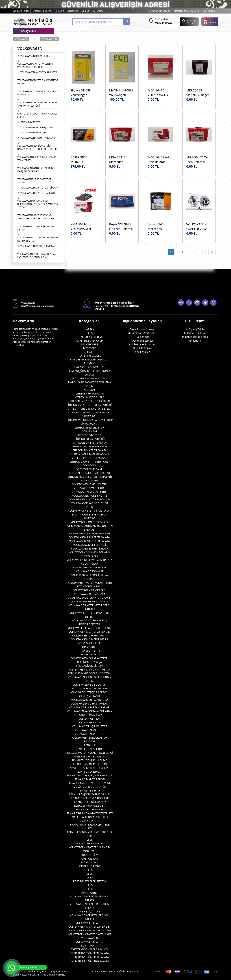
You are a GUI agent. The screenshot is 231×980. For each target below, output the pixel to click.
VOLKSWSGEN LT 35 (89, 643)
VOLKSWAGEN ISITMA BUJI (33, 132)
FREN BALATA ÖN (89, 911)
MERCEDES (89, 348)
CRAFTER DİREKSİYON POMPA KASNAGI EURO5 (37, 115)
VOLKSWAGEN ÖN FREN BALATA (89, 522)
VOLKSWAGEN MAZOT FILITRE (89, 492)
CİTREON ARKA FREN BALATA (90, 450)
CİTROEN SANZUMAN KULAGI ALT (89, 454)
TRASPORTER (89, 647)
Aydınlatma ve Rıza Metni (142, 344)
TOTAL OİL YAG (90, 862)
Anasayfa (21, 39)
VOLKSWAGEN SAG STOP (89, 733)
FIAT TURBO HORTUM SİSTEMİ (89, 378)
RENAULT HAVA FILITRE (89, 749)
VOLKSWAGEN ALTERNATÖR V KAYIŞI (89, 597)
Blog (85, 10)
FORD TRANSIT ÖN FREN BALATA (89, 953)
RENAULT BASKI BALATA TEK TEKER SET (89, 813)
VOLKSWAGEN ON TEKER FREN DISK (89, 533)
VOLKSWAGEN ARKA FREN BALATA (89, 537)
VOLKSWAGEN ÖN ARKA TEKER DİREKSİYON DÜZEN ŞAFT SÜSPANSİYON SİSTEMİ (37, 204)
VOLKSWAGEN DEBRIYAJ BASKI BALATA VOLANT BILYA (36, 158)
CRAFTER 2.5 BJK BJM (89, 336)
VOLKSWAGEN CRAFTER (89, 843)
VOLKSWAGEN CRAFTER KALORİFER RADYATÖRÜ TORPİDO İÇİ (35, 65)
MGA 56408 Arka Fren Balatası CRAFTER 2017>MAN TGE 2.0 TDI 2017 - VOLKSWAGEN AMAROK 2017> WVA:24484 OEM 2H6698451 (160, 159)
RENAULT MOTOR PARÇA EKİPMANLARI (89, 775)
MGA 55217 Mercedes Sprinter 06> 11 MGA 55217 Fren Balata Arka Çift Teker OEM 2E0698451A (121, 159)
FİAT (89, 352)
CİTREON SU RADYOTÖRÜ (90, 439)
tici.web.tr (110, 971)
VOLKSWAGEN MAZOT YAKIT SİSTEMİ (39, 72)
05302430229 (163, 22)
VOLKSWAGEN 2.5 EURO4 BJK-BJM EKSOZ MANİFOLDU (38, 93)
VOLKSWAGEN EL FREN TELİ (89, 544)
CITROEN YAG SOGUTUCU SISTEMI (89, 401)
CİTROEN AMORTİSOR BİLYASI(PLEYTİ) (89, 476)
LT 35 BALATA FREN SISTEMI (89, 881)
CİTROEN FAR (89, 431)
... (205, 252)
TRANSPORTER (89, 344)
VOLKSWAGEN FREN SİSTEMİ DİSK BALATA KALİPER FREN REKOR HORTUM (37, 147)
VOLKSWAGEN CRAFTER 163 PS (89, 639)
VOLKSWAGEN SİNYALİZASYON (89, 737)
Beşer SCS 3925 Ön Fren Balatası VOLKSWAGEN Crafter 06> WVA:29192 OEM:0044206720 (121, 226)
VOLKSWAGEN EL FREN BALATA (89, 548)
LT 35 (89, 333)
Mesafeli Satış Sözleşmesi (186, 10)
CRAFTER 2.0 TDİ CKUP (89, 340)
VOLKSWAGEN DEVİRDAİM (89, 594)
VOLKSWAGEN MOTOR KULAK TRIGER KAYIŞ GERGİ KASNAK (36, 170)
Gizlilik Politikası (142, 348)
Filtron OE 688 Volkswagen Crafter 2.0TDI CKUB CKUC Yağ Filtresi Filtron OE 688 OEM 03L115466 (83, 92)
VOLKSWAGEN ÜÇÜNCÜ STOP (89, 726)
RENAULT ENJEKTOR (89, 790)
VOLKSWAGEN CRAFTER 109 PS (89, 635)
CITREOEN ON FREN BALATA (89, 442)
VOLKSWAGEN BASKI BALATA (90, 567)
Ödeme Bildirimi (42, 10)
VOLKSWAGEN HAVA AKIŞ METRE (36, 127)
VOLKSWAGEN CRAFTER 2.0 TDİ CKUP (39, 187)
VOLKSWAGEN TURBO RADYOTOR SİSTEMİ (34, 181)
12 (212, 252)
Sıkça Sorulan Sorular (159, 10)
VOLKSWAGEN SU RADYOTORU (89, 699)
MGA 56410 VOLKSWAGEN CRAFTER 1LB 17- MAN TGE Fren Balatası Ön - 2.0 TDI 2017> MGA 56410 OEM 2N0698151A (160, 92)
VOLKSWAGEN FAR (90, 718)
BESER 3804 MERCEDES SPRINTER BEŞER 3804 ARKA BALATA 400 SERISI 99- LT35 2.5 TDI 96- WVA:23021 (82, 159)
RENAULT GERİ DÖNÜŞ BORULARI (89, 798)
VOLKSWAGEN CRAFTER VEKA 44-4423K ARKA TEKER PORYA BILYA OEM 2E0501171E (197, 226)
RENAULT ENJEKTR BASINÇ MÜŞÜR (89, 794)
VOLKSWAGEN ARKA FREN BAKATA (89, 541)
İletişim (98, 10)
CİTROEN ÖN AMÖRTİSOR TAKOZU (89, 473)
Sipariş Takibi (21, 10)
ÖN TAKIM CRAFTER (30, 122)
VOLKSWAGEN (49, 39)
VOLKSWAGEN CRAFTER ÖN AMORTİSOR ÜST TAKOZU (37, 82)
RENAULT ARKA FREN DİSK (89, 805)
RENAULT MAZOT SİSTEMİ (89, 779)
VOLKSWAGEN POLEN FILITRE (89, 495)
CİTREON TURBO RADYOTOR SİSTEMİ (89, 408)
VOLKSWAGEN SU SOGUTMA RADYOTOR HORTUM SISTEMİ (37, 239)
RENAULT (89, 745)
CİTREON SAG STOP (89, 435)
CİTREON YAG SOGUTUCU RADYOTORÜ (89, 405)
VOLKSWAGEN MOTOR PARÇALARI (37, 137)
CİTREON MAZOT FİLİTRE (89, 397)
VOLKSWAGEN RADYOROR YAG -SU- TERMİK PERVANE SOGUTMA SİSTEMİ (36, 217)
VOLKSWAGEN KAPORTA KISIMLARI (38, 246)
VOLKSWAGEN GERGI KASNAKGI (89, 601)
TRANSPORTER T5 (89, 650)
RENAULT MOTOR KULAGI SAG (89, 760)
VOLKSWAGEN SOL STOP (89, 730)
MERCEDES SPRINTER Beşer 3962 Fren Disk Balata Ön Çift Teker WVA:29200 (198, 92)
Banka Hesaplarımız (66, 10)
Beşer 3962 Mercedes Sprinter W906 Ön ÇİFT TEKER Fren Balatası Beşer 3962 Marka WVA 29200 (160, 226)
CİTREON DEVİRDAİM (89, 469)
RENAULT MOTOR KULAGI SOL (89, 764)
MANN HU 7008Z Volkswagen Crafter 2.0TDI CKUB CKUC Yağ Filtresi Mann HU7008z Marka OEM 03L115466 (121, 92)
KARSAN (89, 329)
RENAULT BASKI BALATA (89, 809)
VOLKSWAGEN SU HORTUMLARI (89, 703)
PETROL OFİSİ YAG (89, 854)
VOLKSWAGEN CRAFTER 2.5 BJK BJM (38, 192)
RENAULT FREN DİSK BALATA (89, 802)
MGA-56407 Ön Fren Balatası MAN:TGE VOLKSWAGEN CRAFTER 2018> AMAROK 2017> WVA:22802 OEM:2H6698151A (199, 159)
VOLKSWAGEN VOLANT (89, 571)
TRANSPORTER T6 (89, 654)
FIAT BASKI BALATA (89, 355)
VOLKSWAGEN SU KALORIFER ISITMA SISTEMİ (35, 228)
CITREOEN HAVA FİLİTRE (89, 393)
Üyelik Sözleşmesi (142, 340)
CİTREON (89, 389)
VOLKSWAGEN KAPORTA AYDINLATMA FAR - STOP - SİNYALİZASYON (36, 255)
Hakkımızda (209, 10)
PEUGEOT (89, 741)
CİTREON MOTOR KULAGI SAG (89, 457)
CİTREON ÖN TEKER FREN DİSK (90, 446)
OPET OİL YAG (89, 858)
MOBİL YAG (89, 851)
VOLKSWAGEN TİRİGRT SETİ (89, 590)
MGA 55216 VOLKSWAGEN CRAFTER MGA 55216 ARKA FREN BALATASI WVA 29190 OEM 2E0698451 (83, 226)
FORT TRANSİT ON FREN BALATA (89, 949)
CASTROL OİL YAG (89, 866)
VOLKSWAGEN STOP (89, 722)
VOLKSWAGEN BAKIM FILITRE (35, 55)
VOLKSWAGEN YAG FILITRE (89, 488)
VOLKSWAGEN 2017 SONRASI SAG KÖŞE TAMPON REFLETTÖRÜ (37, 104)
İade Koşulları (142, 352)
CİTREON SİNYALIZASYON (89, 427)
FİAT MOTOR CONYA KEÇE (89, 367)
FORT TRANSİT (89, 945)
